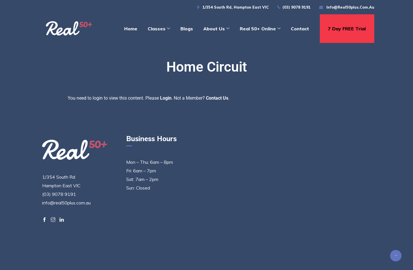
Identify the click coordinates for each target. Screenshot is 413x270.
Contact (300, 28)
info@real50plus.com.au (350, 7)
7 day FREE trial (347, 28)
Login (166, 98)
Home (130, 28)
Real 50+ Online (258, 28)
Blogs (186, 28)
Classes (156, 28)
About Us (214, 28)
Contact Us (217, 98)
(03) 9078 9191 (297, 7)
